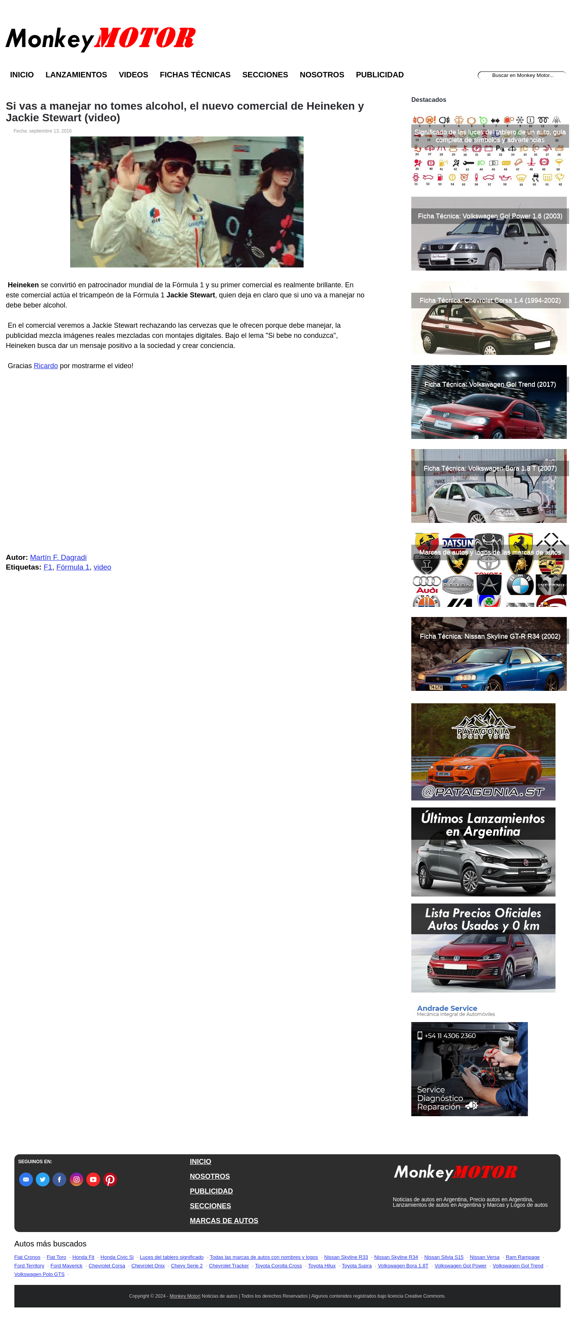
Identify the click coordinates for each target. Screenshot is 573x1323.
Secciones (265, 74)
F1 (48, 567)
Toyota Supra (357, 1266)
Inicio (22, 74)
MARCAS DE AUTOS (224, 1221)
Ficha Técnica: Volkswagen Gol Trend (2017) (490, 384)
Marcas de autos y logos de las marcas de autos (490, 552)
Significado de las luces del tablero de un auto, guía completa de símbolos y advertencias (490, 135)
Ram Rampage (523, 1257)
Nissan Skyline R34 (396, 1257)
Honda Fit (83, 1257)
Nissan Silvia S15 (443, 1257)
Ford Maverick (66, 1266)
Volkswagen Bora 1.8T (403, 1266)
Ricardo (46, 366)
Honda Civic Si (117, 1257)
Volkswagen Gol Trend (518, 1266)
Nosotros (322, 74)
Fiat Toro (56, 1257)
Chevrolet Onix (148, 1266)
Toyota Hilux (322, 1266)
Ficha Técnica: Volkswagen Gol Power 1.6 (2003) (490, 216)
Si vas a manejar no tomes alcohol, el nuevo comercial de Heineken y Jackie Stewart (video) (185, 112)
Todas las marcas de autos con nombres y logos (264, 1257)
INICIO (200, 1162)
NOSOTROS (210, 1176)
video (102, 567)
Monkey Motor (184, 1296)
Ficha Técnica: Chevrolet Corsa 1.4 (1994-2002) (490, 300)
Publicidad (380, 74)
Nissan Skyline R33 (346, 1257)
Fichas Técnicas (195, 74)
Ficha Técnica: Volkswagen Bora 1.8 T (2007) (490, 468)
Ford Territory (29, 1266)
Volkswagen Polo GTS (39, 1274)
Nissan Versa (485, 1257)
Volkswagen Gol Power (461, 1266)
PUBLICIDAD (211, 1191)
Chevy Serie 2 (187, 1266)
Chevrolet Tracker (229, 1266)
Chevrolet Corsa (107, 1266)
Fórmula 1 (73, 567)
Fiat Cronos (27, 1257)
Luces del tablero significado (172, 1257)
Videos (133, 74)
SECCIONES (210, 1206)
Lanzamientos (76, 74)
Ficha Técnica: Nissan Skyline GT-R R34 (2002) (490, 636)
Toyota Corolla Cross (278, 1266)
